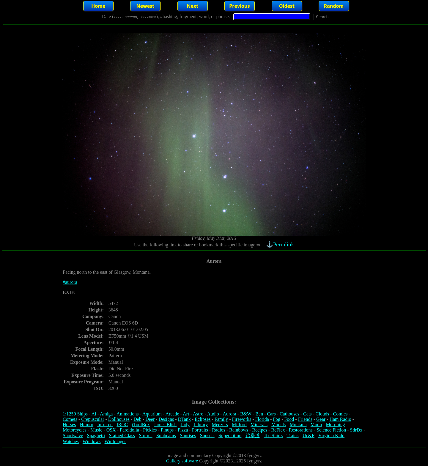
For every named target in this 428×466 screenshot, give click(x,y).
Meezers (220, 424)
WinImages (115, 441)
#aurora (70, 282)
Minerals (259, 424)
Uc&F (308, 435)
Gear (320, 419)
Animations (128, 413)
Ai (93, 413)
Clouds (322, 413)
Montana (298, 424)
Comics (340, 413)
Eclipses (202, 419)
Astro (198, 413)
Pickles (150, 429)
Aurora (229, 413)
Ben (259, 413)
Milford (239, 424)
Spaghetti (96, 435)
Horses (69, 424)
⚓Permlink (281, 244)
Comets (70, 419)
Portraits (200, 429)
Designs (166, 419)
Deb (137, 419)
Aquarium (152, 413)
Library (200, 424)
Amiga (106, 413)
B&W (245, 413)
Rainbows (238, 429)
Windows (92, 441)
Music (96, 429)
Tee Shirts (273, 435)
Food (289, 419)
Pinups (167, 429)
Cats (307, 413)
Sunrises (188, 435)
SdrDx (356, 429)
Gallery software (182, 460)
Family (221, 419)
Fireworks (241, 419)
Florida (262, 419)
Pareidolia (129, 429)
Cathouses (289, 413)
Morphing (335, 424)
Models (278, 424)
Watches (71, 441)
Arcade (172, 413)
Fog (276, 419)
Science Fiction (331, 429)
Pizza (183, 429)
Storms (145, 435)
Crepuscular (92, 419)
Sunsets (207, 435)
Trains (292, 435)
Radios (218, 429)
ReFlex (278, 429)
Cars (271, 413)
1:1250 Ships (75, 413)
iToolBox (141, 424)
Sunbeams (166, 435)
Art (186, 413)
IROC (122, 424)
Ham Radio (340, 419)
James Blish (165, 424)
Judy (185, 424)
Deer (150, 419)
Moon (316, 424)
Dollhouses (119, 419)
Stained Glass (122, 435)
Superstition (229, 435)
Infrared (105, 424)
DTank (184, 419)
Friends (305, 419)
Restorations (301, 429)
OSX (111, 429)
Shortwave (73, 435)
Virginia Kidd (331, 435)
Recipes (259, 429)
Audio (213, 413)
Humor (86, 424)
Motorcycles (74, 429)
